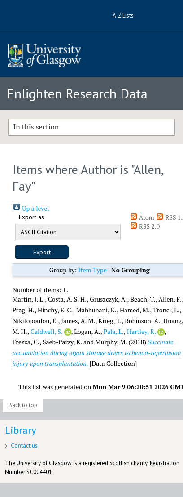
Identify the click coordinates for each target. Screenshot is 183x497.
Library (20, 430)
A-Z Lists (123, 15)
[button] (42, 252)
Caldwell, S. (46, 331)
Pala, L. (114, 331)
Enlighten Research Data (77, 93)
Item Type (92, 270)
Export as (31, 217)
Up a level (31, 208)
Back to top (23, 405)
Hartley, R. (141, 331)
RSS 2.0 (145, 226)
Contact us (24, 445)
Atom (142, 217)
